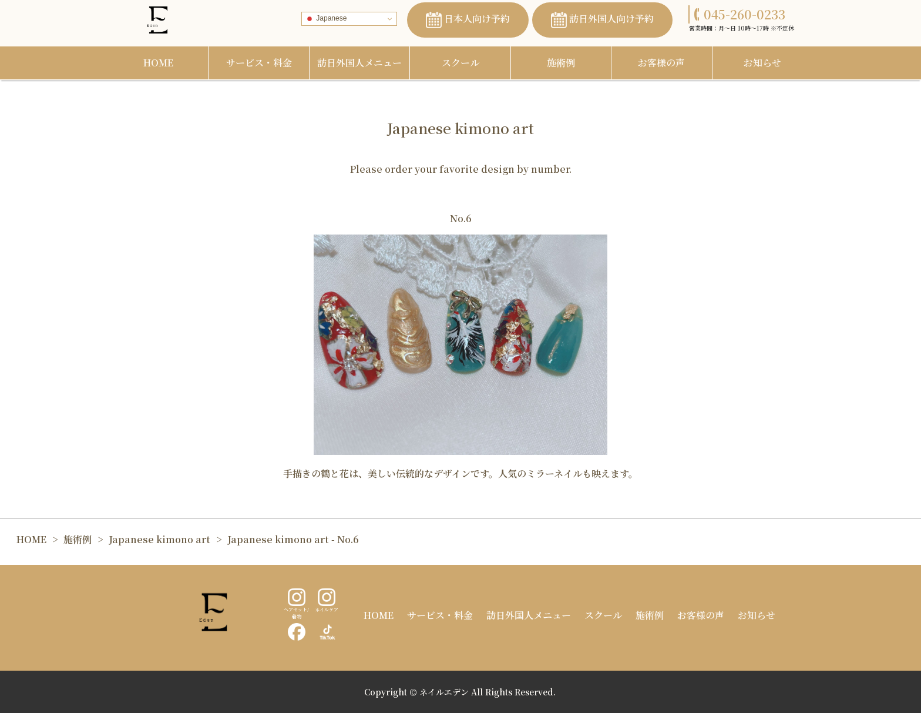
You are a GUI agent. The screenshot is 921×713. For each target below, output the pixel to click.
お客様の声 (661, 62)
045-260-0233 (739, 14)
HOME (158, 62)
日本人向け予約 (468, 20)
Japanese (326, 19)
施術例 (561, 62)
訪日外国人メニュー (359, 62)
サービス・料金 (259, 62)
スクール (460, 62)
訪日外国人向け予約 (602, 20)
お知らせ (762, 62)
